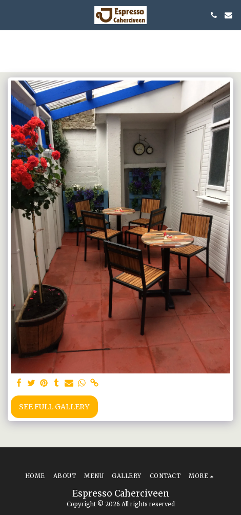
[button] (11, 15)
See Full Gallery (54, 406)
